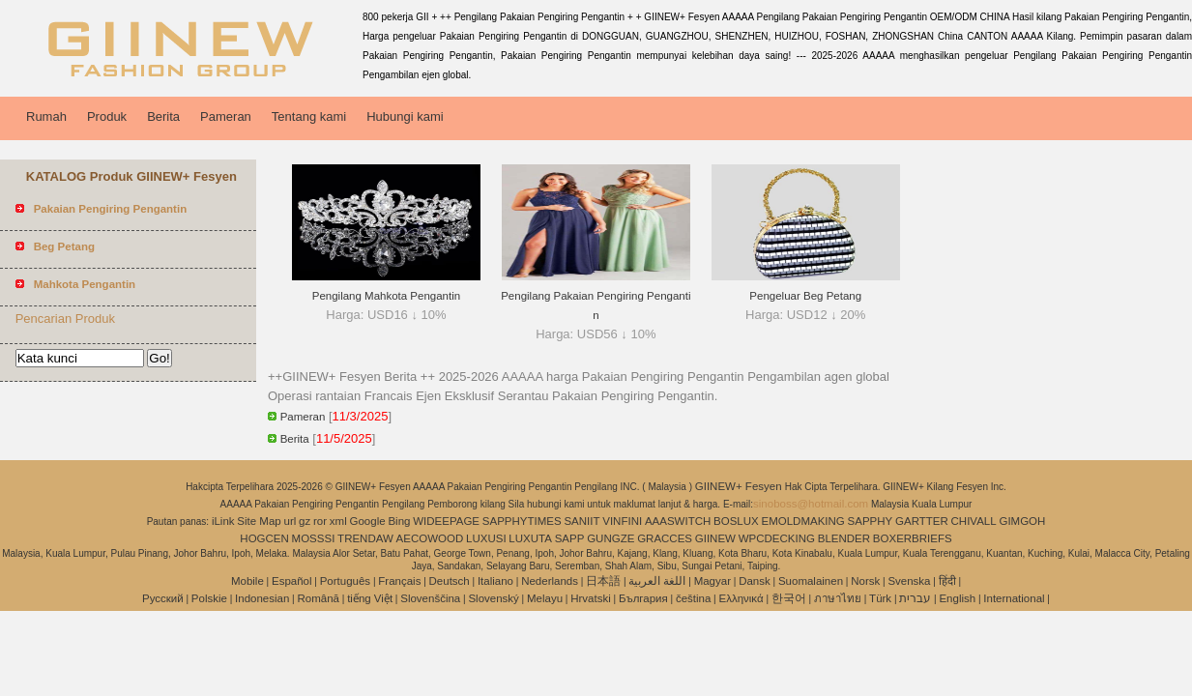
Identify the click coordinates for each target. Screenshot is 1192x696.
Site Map (258, 521)
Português (345, 581)
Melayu (545, 598)
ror (320, 521)
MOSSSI (313, 538)
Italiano (495, 581)
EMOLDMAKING (803, 521)
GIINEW (715, 538)
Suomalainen (810, 581)
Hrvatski (590, 598)
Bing (399, 521)
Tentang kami (309, 116)
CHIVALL (974, 521)
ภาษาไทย (837, 598)
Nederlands (549, 581)
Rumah (46, 116)
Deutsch (449, 581)
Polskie (209, 598)
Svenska (908, 581)
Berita (163, 116)
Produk (107, 116)
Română (318, 598)
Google (368, 521)
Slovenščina (430, 598)
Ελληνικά (741, 598)
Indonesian (262, 598)
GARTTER (921, 521)
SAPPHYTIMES (522, 521)
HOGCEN (264, 538)
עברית (915, 598)
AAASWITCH (678, 521)
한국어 (788, 598)
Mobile (247, 581)
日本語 (603, 581)
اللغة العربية (656, 581)
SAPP (570, 538)
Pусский (163, 598)
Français (399, 581)
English (957, 598)
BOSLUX (736, 521)
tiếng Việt (369, 598)
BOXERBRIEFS (912, 538)
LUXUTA (530, 538)
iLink (223, 521)
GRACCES (664, 538)
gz (304, 521)
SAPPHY (870, 521)
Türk (880, 598)
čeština (693, 598)
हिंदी (947, 581)
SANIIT (581, 521)
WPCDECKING (777, 538)
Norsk (865, 581)
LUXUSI (486, 538)
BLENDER (844, 538)
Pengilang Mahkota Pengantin (386, 296)
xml (338, 521)
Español (292, 581)
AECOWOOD (430, 538)
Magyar (712, 581)
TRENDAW (365, 538)
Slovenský (493, 598)
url (290, 521)
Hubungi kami (405, 116)
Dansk (754, 581)
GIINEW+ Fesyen (740, 486)
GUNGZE (610, 538)
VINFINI (622, 521)
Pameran (225, 116)
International (1013, 598)
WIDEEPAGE (446, 521)
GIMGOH (1022, 521)
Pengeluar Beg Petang (805, 296)
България (643, 598)
